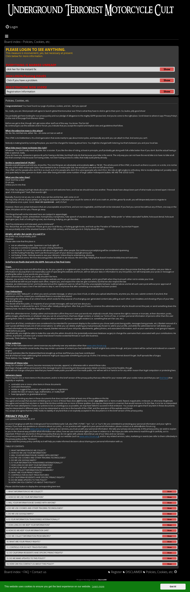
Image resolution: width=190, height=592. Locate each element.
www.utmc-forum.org (96, 345)
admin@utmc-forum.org (144, 426)
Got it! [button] (173, 586)
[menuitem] (25, 572)
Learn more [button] (98, 586)
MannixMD (102, 580)
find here (164, 378)
